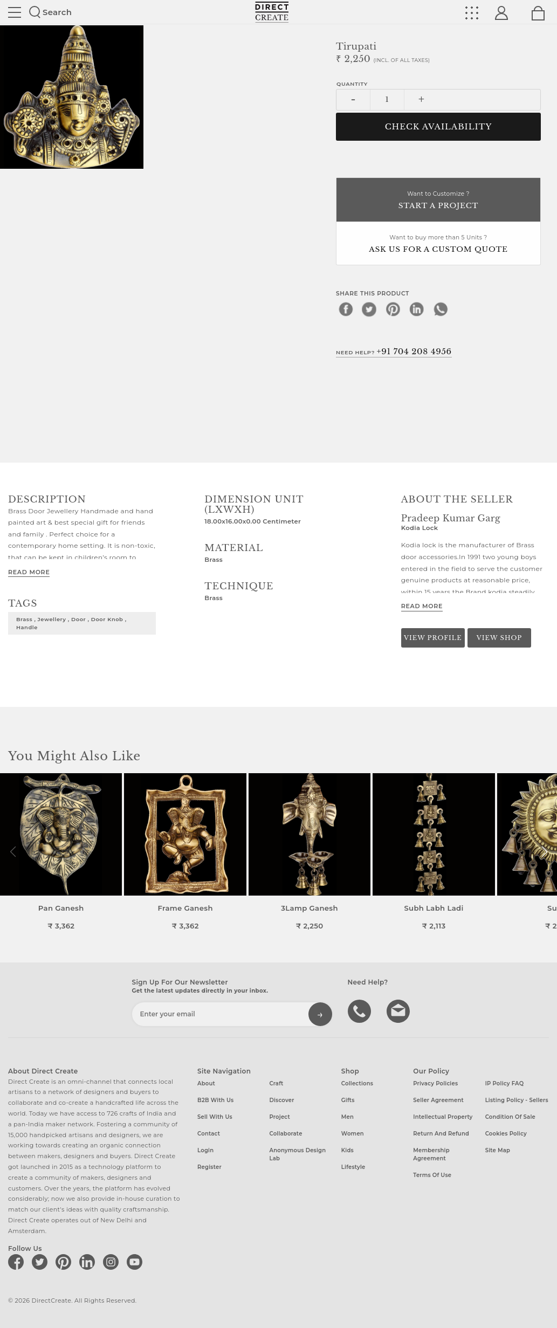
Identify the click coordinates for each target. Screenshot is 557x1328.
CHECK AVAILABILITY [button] (438, 127)
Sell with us (214, 1116)
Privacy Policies (435, 1083)
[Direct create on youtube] (136, 1261)
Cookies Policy (506, 1133)
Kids (347, 1150)
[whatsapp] (440, 309)
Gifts (348, 1100)
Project (279, 1116)
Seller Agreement (438, 1100)
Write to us (399, 1010)
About (206, 1083)
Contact (208, 1133)
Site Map (497, 1150)
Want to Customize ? (438, 200)
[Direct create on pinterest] (65, 1261)
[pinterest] (393, 309)
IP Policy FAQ (504, 1083)
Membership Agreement (431, 1154)
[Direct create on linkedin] (89, 1261)
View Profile (433, 638)
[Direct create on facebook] (17, 1261)
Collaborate (285, 1133)
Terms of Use (432, 1175)
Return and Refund (441, 1133)
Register (209, 1167)
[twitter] (369, 309)
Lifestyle (353, 1167)
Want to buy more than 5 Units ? (438, 244)
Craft (276, 1083)
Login (205, 1150)
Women (352, 1133)
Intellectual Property (442, 1116)
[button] (544, 852)
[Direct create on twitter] (41, 1261)
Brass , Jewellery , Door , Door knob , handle (71, 623)
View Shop (499, 638)
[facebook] (345, 309)
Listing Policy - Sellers (516, 1100)
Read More (29, 572)
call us (361, 1010)
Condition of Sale (510, 1116)
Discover (281, 1100)
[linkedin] (417, 309)
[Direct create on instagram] (112, 1261)
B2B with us (215, 1100)
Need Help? (394, 351)
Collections (357, 1083)
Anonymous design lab (297, 1154)
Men (347, 1116)
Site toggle (14, 12)
